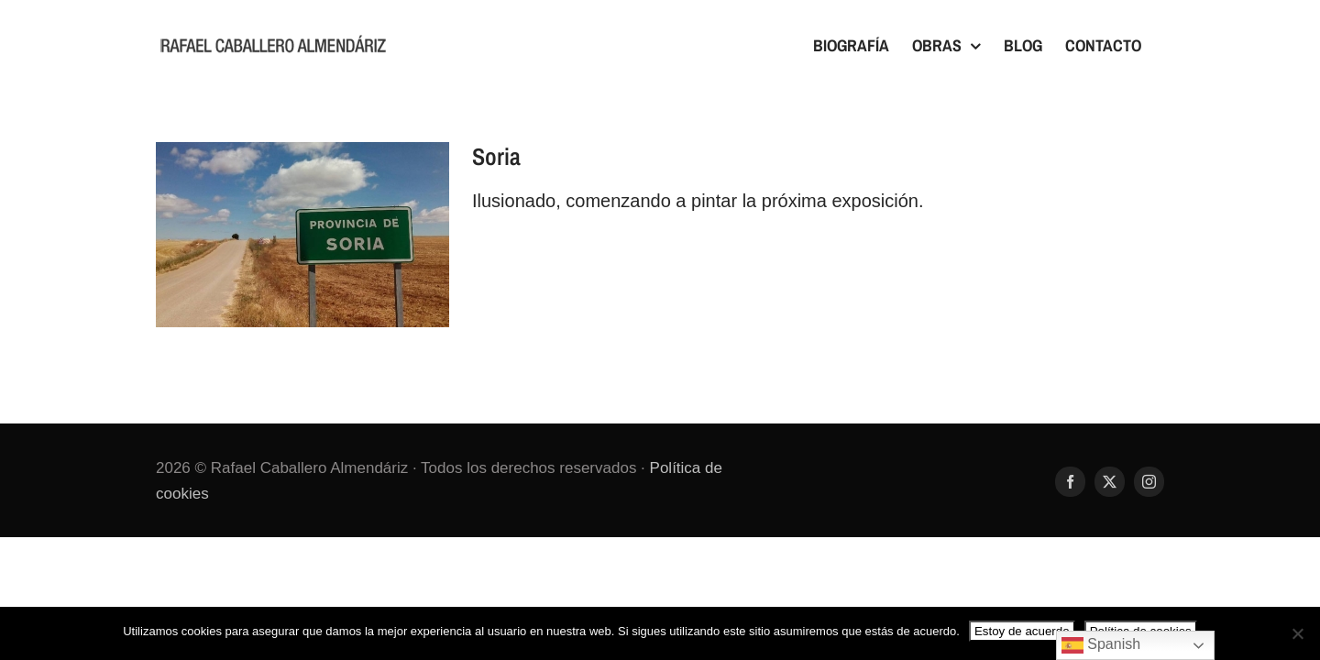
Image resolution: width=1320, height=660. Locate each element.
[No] (1297, 633)
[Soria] (302, 234)
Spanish (1101, 645)
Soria (496, 156)
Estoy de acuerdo (1022, 631)
